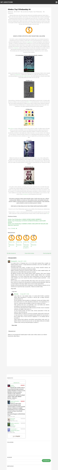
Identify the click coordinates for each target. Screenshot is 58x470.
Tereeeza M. (14, 261)
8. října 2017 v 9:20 (24, 294)
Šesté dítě (12, 418)
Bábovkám (10, 128)
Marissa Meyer (13, 386)
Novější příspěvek (11, 253)
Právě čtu (16, 382)
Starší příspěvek (47, 253)
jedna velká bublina (25, 76)
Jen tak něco (25, 11)
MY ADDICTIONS (7, 2)
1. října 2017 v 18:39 (21, 261)
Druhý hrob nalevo (14, 401)
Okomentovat (11, 331)
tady (48, 213)
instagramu (29, 42)
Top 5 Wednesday (37, 11)
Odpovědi (14, 291)
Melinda (16, 294)
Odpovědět (13, 288)
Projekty (31, 11)
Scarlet (12, 385)
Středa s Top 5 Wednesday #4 (19, 9)
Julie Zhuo (12, 431)
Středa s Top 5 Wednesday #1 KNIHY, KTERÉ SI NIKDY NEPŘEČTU (24, 219)
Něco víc (29, 102)
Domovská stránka (29, 253)
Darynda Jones (13, 402)
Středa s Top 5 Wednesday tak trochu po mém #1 (26, 244)
